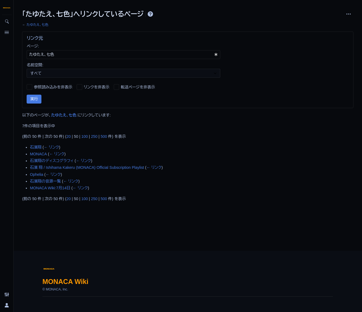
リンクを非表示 (96, 87)
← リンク (51, 147)
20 (68, 136)
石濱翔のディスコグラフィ (51, 161)
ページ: (33, 46)
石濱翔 (35, 147)
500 (104, 136)
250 (94, 136)
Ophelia (36, 174)
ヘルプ (150, 14)
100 (84, 136)
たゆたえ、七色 (37, 25)
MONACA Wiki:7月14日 (50, 188)
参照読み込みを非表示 (53, 87)
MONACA (38, 154)
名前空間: (35, 65)
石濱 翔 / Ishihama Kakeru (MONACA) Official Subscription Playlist (87, 167)
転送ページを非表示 (138, 87)
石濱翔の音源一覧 (45, 181)
